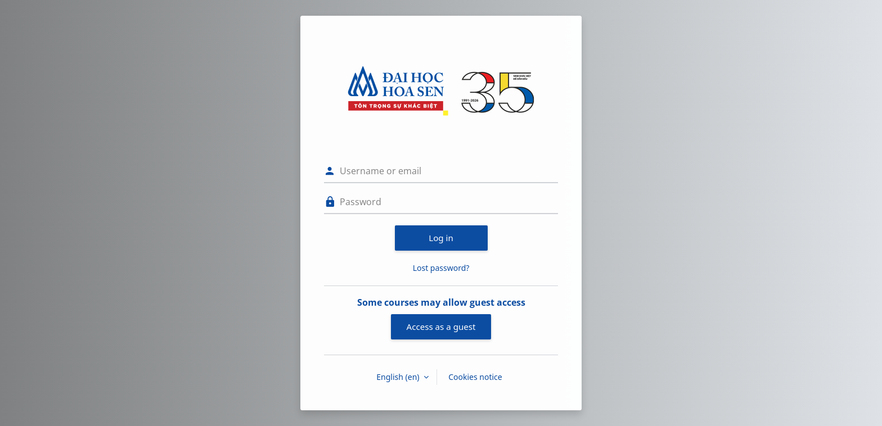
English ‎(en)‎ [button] (398, 376)
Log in (441, 237)
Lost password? (441, 267)
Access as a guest (441, 326)
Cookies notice (475, 376)
